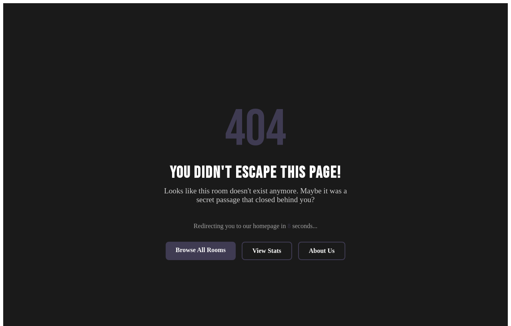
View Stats (266, 250)
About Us (322, 250)
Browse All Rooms (201, 249)
